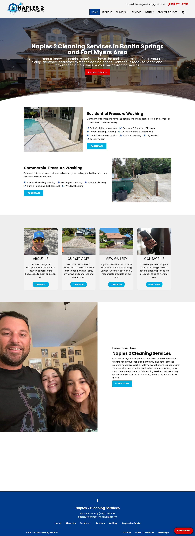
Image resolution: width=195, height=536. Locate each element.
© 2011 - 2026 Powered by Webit (42, 532)
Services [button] (121, 12)
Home (95, 12)
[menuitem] (94, 12)
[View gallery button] (116, 241)
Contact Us (183, 530)
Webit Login (163, 532)
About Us (107, 12)
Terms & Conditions (144, 532)
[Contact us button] (154, 241)
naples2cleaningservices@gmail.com (145, 4)
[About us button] (41, 241)
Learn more (96, 146)
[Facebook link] (97, 501)
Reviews (136, 12)
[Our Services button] (79, 241)
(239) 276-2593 (178, 4)
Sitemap (127, 532)
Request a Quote (167, 12)
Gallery (149, 12)
